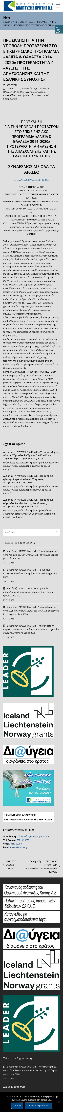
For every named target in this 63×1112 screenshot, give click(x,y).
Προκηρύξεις (9, 95)
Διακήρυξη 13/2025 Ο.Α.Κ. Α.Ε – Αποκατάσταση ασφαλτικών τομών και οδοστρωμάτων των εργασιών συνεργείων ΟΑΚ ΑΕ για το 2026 (31, 629)
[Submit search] (56, 532)
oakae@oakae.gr (19, 847)
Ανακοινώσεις (28, 88)
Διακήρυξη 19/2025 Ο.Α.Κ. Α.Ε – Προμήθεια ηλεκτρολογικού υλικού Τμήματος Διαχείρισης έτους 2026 (28, 479)
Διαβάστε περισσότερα (38, 1105)
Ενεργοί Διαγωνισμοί (35, 92)
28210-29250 (15, 843)
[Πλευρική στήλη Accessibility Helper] (59, 29)
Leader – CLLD (13, 88)
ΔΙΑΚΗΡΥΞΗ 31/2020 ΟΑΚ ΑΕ (10, 865)
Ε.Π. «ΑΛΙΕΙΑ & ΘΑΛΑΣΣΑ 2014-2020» (31, 179)
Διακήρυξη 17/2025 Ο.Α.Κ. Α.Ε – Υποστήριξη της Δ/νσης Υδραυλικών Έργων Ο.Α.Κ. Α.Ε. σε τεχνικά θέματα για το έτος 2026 (31, 455)
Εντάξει (17, 1105)
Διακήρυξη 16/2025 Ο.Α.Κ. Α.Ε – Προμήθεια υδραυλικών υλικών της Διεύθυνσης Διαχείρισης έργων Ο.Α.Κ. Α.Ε (28, 503)
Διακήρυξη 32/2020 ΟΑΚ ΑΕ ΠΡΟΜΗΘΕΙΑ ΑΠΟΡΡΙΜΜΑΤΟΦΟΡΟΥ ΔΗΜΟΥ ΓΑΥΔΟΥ (40, 867)
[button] (58, 5)
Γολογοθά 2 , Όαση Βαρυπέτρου (33, 836)
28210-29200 (23, 840)
